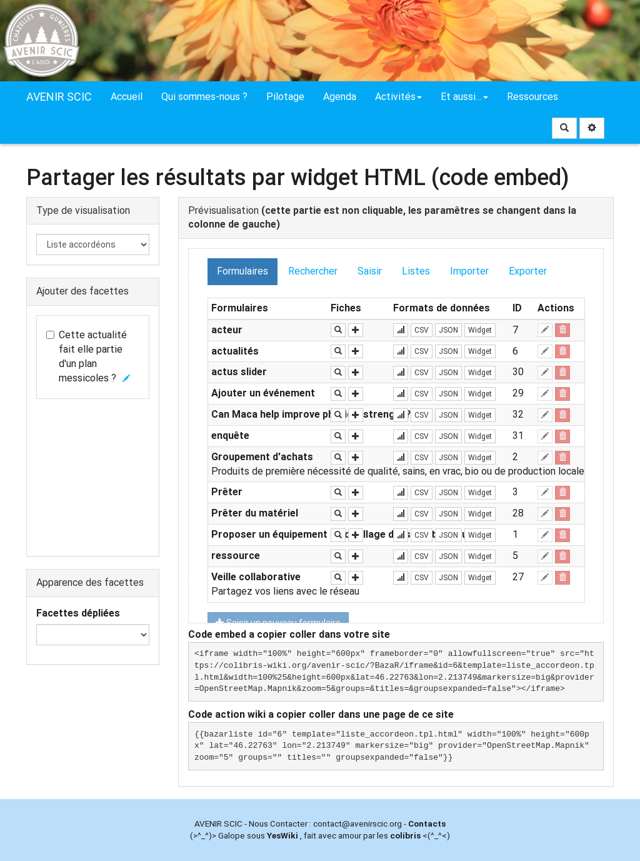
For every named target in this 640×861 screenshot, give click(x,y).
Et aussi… (464, 97)
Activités (398, 97)
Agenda (339, 97)
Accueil (126, 97)
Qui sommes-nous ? (204, 97)
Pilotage (285, 97)
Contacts (427, 823)
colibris (405, 835)
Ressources (532, 97)
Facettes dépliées (78, 613)
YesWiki (282, 835)
